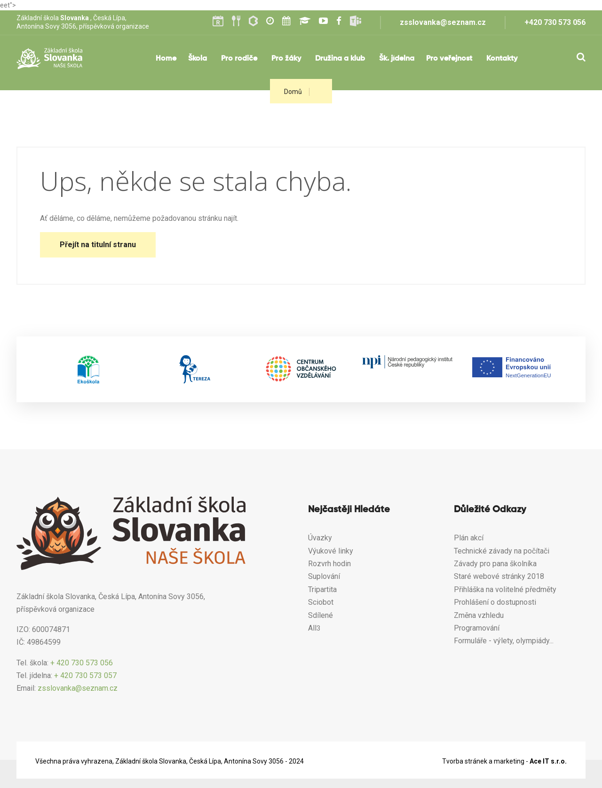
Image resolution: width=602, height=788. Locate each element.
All (312, 628)
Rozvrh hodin (329, 563)
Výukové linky (330, 550)
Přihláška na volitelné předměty (505, 589)
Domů (293, 91)
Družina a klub (340, 58)
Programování (476, 628)
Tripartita (322, 589)
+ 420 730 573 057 (85, 675)
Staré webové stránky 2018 (499, 576)
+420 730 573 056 (555, 22)
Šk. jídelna (396, 58)
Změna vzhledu (479, 615)
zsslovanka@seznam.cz (443, 22)
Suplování (324, 576)
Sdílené (320, 615)
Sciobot (320, 602)
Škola (197, 58)
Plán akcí (468, 537)
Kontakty (501, 58)
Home (166, 58)
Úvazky (320, 537)
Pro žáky (286, 58)
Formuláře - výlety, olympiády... (504, 640)
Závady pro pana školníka (495, 563)
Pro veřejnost (449, 58)
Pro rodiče (239, 58)
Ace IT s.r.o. (548, 761)
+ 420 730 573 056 (81, 662)
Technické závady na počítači (501, 550)
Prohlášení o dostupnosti (495, 602)
